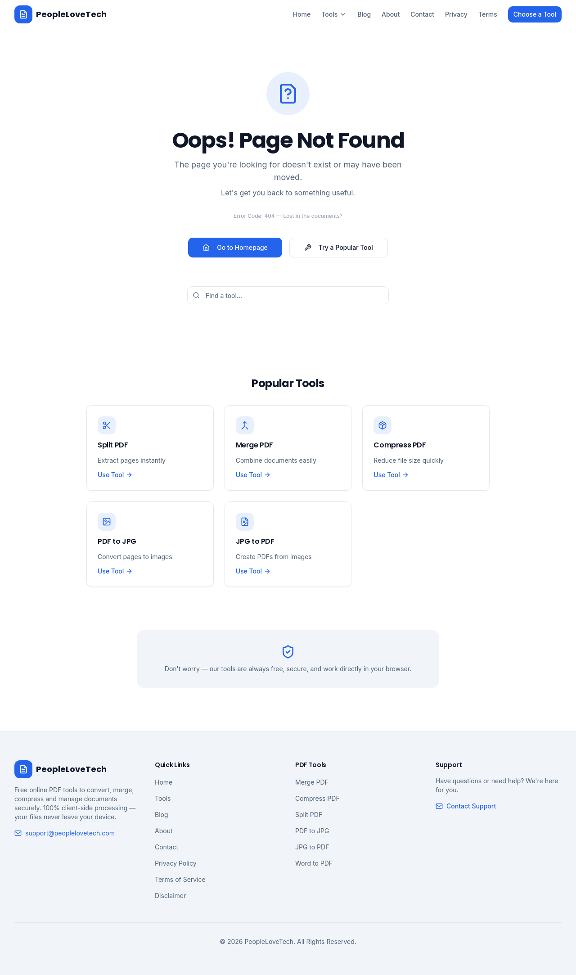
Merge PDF (311, 782)
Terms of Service (180, 879)
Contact (422, 14)
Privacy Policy (176, 863)
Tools (333, 14)
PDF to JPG (312, 831)
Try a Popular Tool (338, 247)
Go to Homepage (235, 247)
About (391, 14)
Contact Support (466, 806)
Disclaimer (170, 895)
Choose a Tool (534, 14)
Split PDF (308, 814)
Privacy (456, 14)
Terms (487, 14)
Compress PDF (317, 798)
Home (302, 14)
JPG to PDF (312, 847)
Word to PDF (314, 863)
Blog (364, 14)
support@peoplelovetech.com (64, 833)
